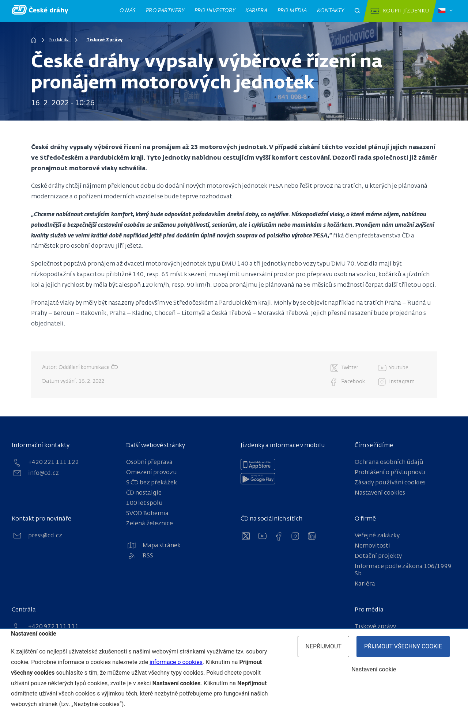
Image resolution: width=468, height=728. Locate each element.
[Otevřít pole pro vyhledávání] (357, 11)
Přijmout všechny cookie (403, 646)
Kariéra (256, 10)
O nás (127, 10)
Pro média (292, 10)
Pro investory (215, 10)
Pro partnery (165, 10)
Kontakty (330, 10)
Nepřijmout (323, 646)
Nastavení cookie (373, 669)
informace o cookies (176, 662)
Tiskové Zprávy (104, 40)
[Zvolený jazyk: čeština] (445, 11)
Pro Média (60, 40)
